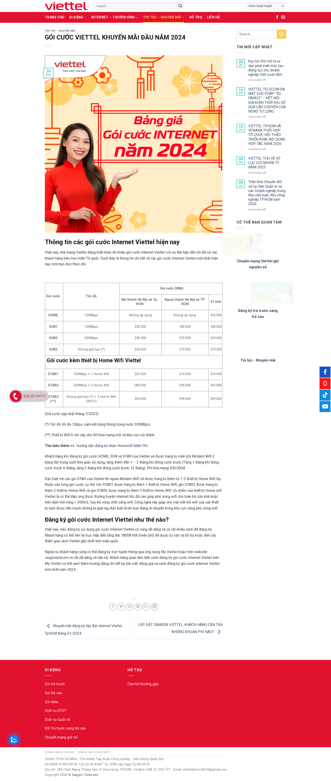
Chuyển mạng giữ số (61, 737)
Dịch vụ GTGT (55, 710)
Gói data (51, 702)
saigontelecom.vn (59, 557)
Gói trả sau (53, 693)
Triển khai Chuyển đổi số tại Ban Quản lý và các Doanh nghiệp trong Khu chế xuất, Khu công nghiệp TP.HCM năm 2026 (266, 193)
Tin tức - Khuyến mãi (257, 360)
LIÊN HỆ (213, 17)
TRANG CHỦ (54, 17)
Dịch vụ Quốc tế (57, 719)
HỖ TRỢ (195, 17)
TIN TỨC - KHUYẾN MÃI (60, 30)
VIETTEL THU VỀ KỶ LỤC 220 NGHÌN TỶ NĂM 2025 (264, 162)
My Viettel (169, 552)
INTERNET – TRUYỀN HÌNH (114, 17)
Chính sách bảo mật (93, 752)
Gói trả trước (55, 684)
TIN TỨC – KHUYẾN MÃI (163, 17)
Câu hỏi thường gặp (143, 684)
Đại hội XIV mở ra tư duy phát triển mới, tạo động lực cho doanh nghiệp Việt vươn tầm (265, 68)
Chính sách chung (59, 752)
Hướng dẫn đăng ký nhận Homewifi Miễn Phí (112, 446)
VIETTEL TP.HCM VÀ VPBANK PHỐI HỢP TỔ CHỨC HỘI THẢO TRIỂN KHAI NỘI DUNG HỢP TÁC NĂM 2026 (266, 135)
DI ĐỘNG (77, 17)
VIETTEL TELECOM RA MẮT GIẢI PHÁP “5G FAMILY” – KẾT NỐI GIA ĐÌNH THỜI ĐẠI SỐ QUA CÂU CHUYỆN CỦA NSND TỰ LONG (267, 100)
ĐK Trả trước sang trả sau (65, 728)
